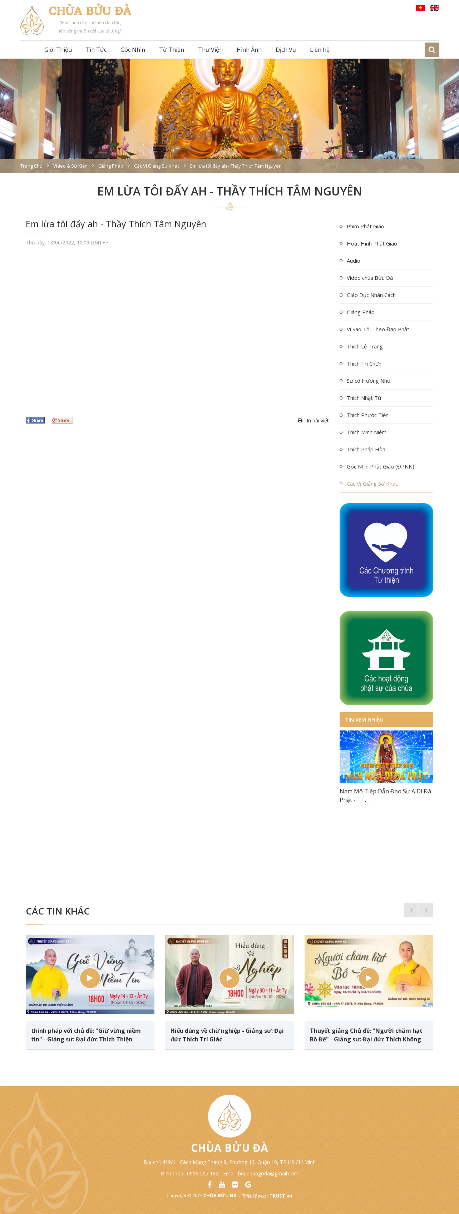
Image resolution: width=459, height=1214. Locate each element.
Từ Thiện (171, 50)
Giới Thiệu (58, 50)
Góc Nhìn (132, 50)
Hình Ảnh (249, 50)
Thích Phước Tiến (368, 414)
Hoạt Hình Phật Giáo (372, 243)
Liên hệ (320, 50)
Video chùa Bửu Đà (370, 277)
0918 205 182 (202, 1173)
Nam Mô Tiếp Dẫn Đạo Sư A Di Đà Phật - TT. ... (385, 795)
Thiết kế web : (255, 1196)
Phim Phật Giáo (365, 226)
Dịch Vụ (286, 50)
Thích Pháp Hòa (366, 449)
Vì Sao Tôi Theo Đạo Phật (378, 329)
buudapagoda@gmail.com (268, 1173)
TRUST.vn (281, 1196)
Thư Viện (210, 50)
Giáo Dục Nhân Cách (371, 294)
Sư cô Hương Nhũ (368, 380)
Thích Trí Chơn (364, 363)
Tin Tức (96, 50)
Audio (353, 260)
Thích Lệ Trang (365, 346)
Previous (345, 762)
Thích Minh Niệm (366, 432)
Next (428, 762)
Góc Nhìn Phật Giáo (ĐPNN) (380, 466)
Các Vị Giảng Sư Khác (372, 483)
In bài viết (318, 420)
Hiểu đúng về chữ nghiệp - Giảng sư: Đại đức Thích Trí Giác (227, 1035)
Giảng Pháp (361, 312)
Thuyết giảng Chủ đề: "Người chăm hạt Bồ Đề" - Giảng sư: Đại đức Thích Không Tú (366, 1035)
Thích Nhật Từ (364, 397)
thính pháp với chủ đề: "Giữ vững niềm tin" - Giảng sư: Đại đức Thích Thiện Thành (86, 1035)
